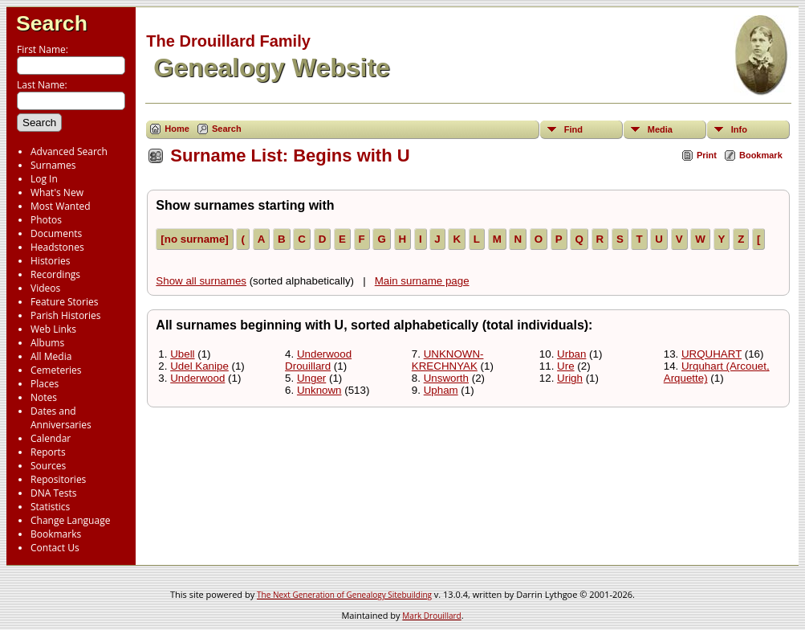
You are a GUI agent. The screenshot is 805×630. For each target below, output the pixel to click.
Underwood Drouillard (318, 360)
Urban (571, 354)
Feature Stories (64, 302)
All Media (50, 356)
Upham (441, 390)
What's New (56, 192)
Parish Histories (65, 315)
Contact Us (54, 547)
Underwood (197, 378)
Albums (47, 343)
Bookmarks (55, 534)
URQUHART (711, 354)
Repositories (58, 479)
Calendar (50, 438)
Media (660, 129)
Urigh (570, 378)
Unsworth (446, 378)
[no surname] (194, 239)
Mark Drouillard (431, 615)
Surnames (52, 165)
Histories (50, 261)
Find (573, 129)
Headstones (57, 247)
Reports (48, 452)
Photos (46, 220)
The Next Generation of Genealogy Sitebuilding (344, 594)
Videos (45, 288)
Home (177, 128)
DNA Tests (53, 493)
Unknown (319, 390)
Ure (565, 366)
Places (44, 384)
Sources (48, 465)
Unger (311, 378)
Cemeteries (56, 370)
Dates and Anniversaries (60, 418)
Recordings (55, 274)
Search (51, 23)
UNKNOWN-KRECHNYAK (448, 360)
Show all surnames (201, 281)
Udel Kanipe (199, 366)
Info (739, 129)
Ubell (182, 354)
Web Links (53, 329)
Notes (43, 397)
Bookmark (761, 155)
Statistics (50, 506)
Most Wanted (60, 206)
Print (707, 155)
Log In (44, 179)
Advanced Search (69, 151)
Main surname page (422, 281)
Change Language (70, 520)
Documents (56, 233)
